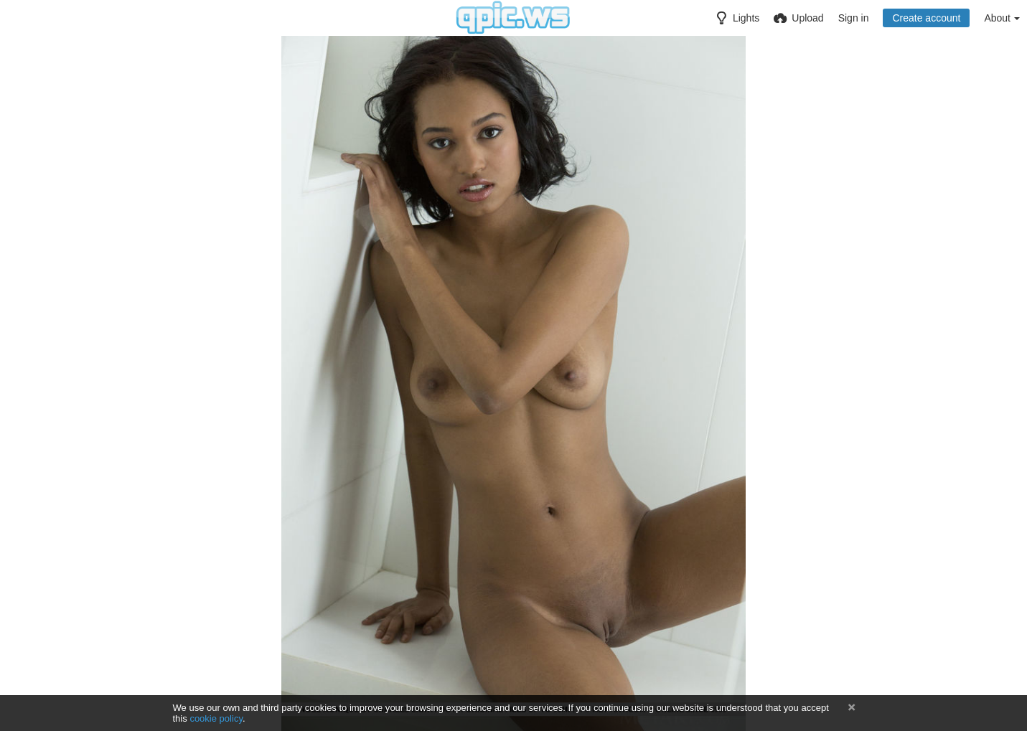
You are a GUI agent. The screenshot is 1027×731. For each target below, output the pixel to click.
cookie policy (216, 718)
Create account (926, 18)
